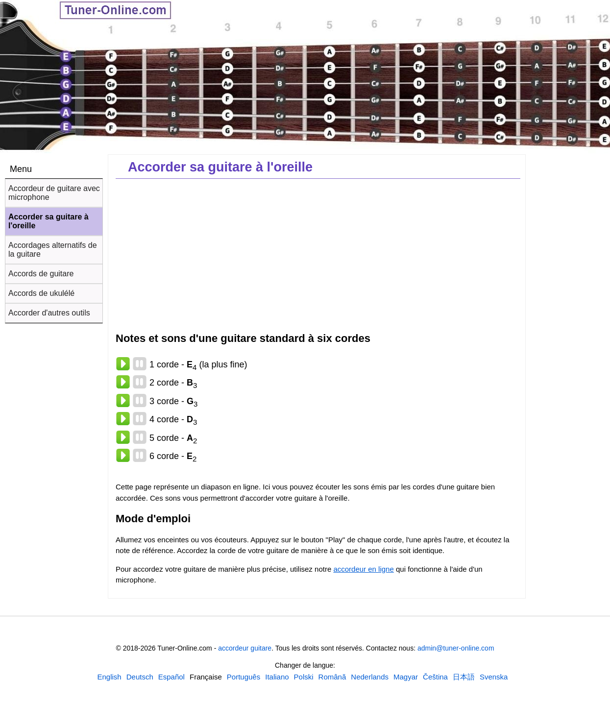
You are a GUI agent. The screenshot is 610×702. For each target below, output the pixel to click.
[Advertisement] (570, 313)
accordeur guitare (244, 648)
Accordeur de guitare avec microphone (54, 192)
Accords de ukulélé (41, 293)
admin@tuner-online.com (455, 648)
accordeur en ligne (363, 569)
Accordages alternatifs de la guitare (52, 249)
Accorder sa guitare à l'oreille (48, 221)
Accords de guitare (40, 273)
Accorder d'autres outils (49, 313)
